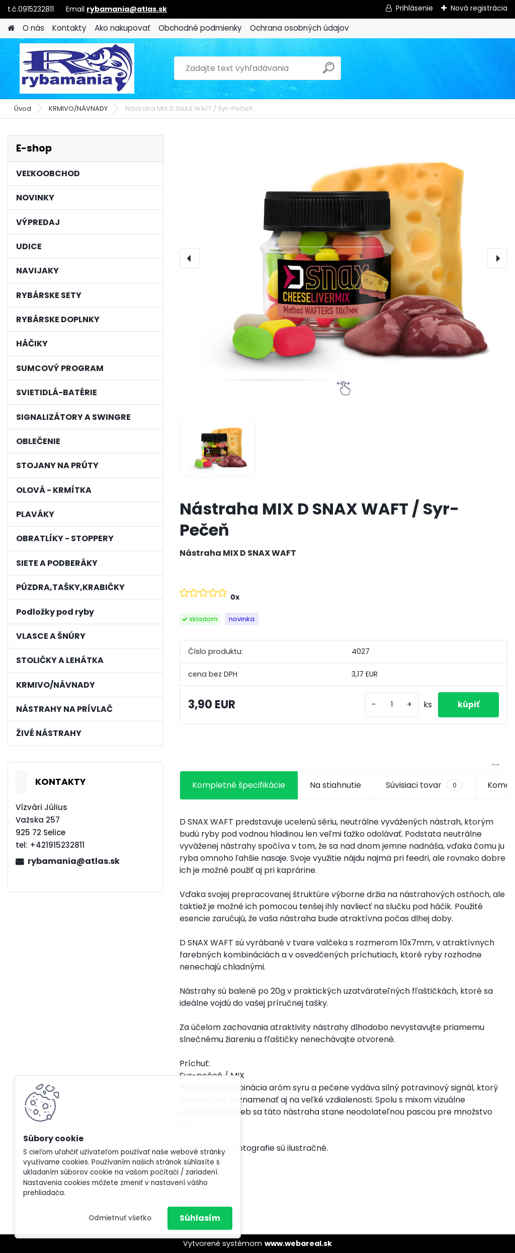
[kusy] (390, 704)
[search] (328, 72)
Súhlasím (200, 1218)
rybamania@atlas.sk (127, 9)
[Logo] (77, 68)
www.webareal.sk (298, 1243)
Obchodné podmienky (200, 28)
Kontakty (69, 28)
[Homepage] (11, 28)
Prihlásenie (414, 8)
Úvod (22, 108)
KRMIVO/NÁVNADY (78, 108)
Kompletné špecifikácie (238, 785)
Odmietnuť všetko (120, 1218)
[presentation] (190, 258)
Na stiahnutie (335, 785)
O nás (33, 28)
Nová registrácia (479, 8)
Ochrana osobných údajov (299, 28)
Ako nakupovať (122, 28)
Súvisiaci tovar (424, 785)
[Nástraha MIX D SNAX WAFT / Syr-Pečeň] (343, 258)
